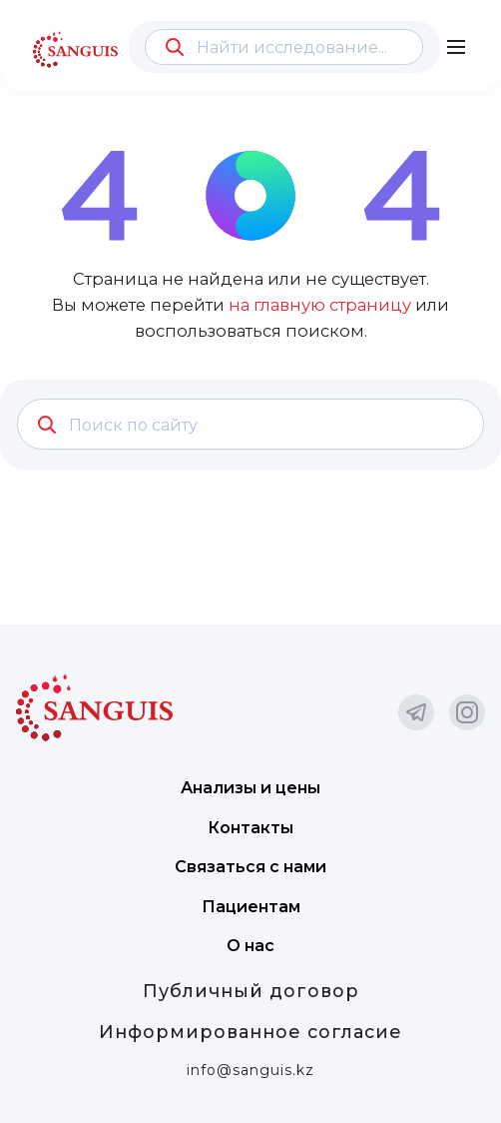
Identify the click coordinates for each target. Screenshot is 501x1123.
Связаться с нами (250, 866)
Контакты (250, 827)
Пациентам (251, 906)
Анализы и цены (250, 787)
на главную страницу (320, 305)
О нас (250, 945)
